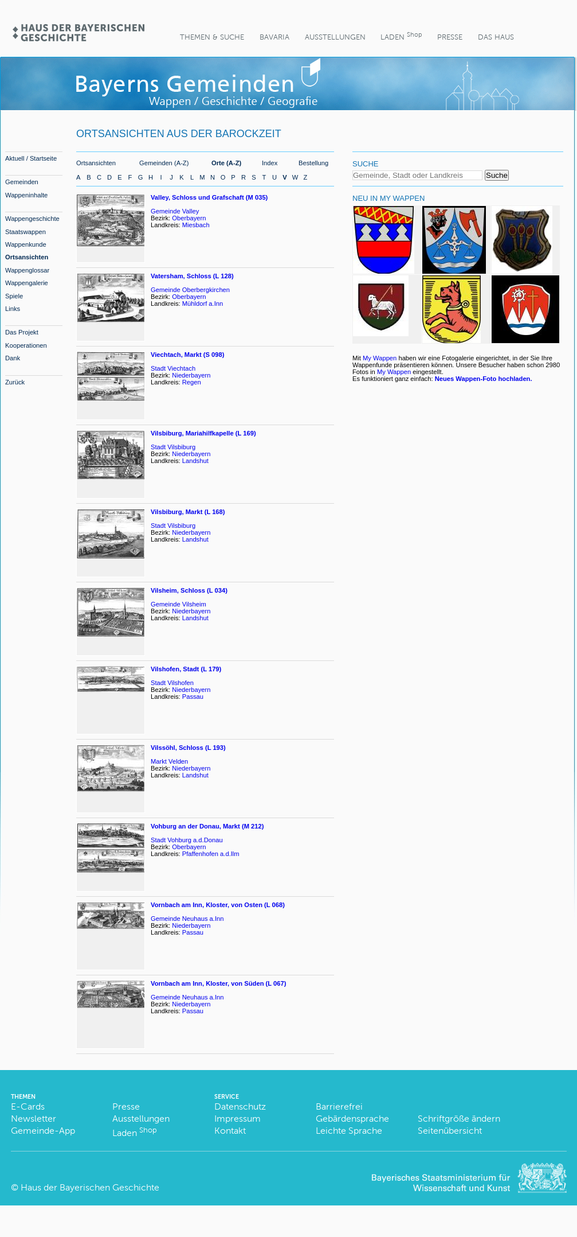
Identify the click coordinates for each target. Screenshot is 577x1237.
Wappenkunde (25, 244)
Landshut (195, 460)
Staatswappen (25, 231)
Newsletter (33, 1118)
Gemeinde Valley (175, 211)
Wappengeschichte (32, 218)
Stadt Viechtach (173, 368)
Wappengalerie (26, 282)
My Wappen (380, 358)
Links (12, 308)
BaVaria (274, 37)
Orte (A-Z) (226, 163)
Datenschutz (240, 1106)
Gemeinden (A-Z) (164, 163)
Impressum (237, 1118)
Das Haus (496, 37)
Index (269, 163)
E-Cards (28, 1106)
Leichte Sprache (349, 1130)
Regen (191, 382)
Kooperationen (26, 345)
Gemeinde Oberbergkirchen (190, 289)
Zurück (15, 382)
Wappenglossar (27, 270)
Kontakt (230, 1130)
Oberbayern (189, 218)
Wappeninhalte (26, 195)
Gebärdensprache (352, 1118)
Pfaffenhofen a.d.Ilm (211, 853)
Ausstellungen (335, 37)
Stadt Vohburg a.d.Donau (187, 840)
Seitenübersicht (450, 1130)
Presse (449, 37)
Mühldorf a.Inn (202, 303)
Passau (192, 696)
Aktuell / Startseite (31, 158)
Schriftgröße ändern (459, 1118)
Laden (401, 35)
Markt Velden (169, 761)
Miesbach (196, 224)
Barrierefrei (339, 1106)
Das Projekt (21, 332)
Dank (12, 358)
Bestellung (313, 163)
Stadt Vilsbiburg (173, 447)
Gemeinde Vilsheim (178, 604)
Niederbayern (191, 375)
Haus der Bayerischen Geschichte (90, 1187)
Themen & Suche (212, 37)
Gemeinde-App (43, 1130)
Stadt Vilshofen (172, 682)
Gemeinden (21, 181)
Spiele (14, 296)
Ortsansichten (26, 257)
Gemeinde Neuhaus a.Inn (187, 918)
